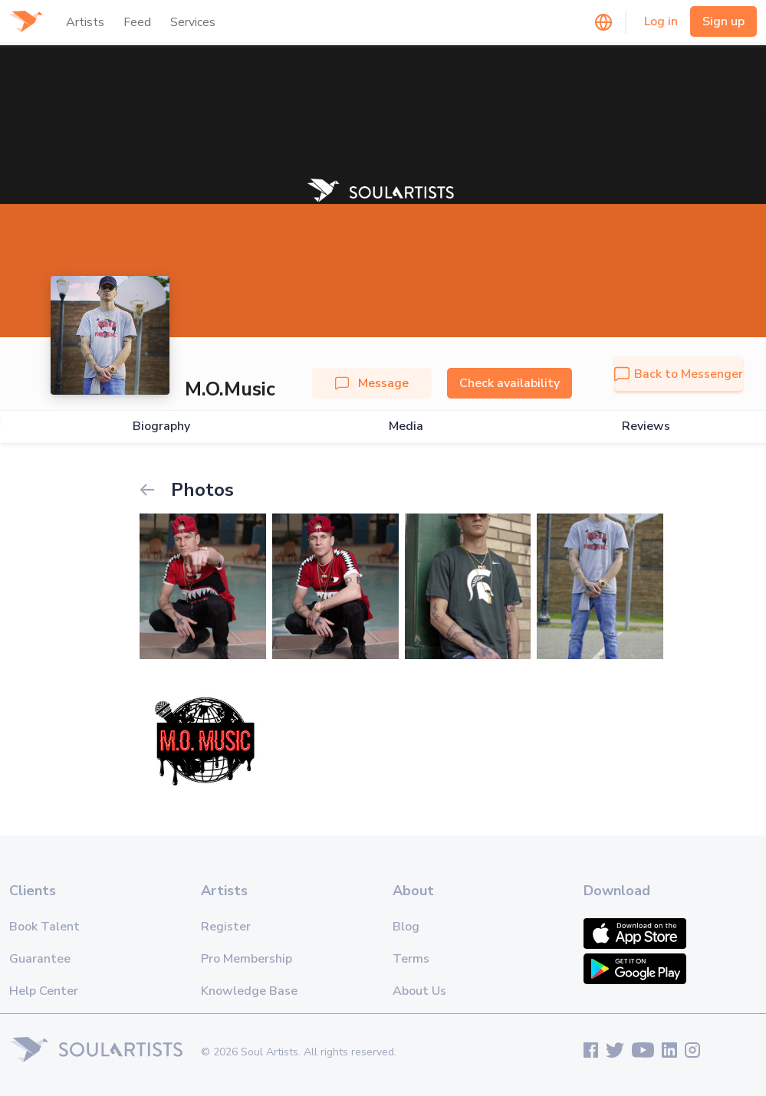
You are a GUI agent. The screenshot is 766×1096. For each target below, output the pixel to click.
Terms (411, 958)
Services (192, 22)
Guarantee (40, 958)
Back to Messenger (678, 374)
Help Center (43, 991)
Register (226, 926)
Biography (161, 426)
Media (406, 426)
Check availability (509, 383)
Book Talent (44, 926)
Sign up (723, 21)
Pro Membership (246, 958)
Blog (406, 926)
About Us (419, 991)
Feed (137, 22)
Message (372, 383)
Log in (661, 21)
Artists (85, 22)
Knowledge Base (249, 991)
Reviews (646, 426)
